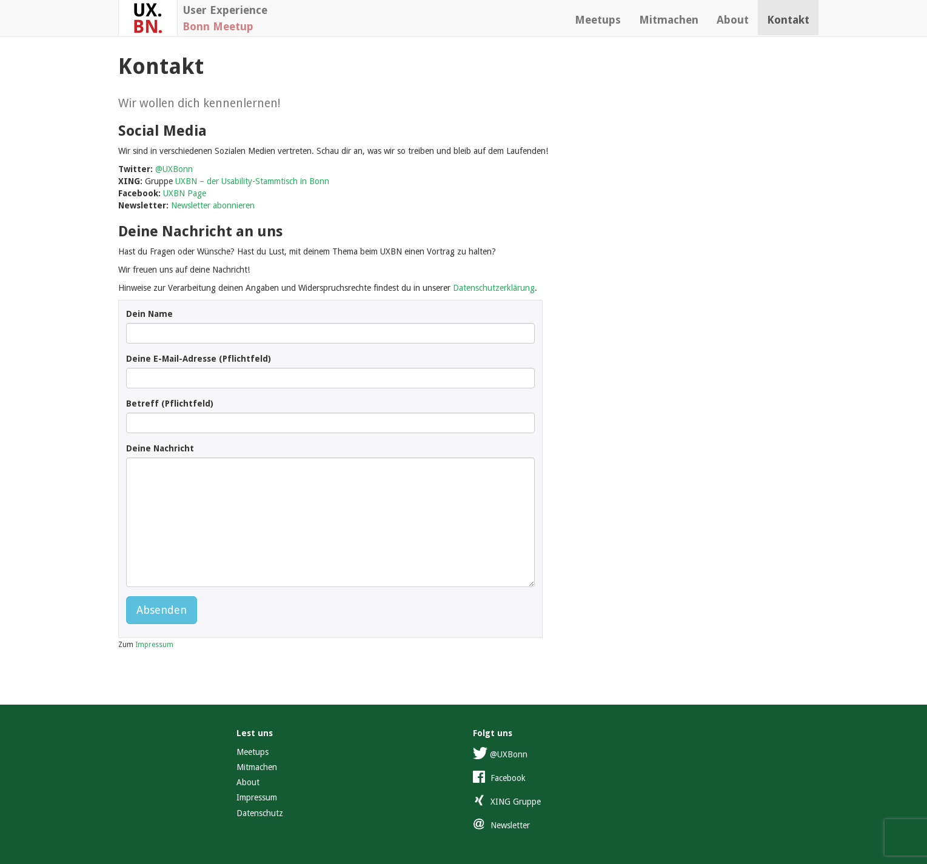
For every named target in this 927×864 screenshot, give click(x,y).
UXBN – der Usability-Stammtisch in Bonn (252, 181)
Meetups (598, 19)
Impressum (154, 644)
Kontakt (788, 19)
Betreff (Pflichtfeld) (169, 403)
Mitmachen (668, 19)
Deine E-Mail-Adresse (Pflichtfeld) (198, 359)
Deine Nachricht (160, 448)
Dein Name (149, 314)
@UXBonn (174, 169)
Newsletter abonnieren (213, 205)
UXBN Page (184, 193)
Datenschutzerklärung (494, 288)
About (733, 19)
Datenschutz (259, 813)
